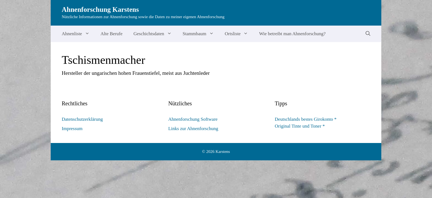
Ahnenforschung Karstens (100, 9)
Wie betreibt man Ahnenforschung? (292, 33)
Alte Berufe (112, 33)
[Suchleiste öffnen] (368, 34)
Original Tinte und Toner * (300, 126)
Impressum (72, 128)
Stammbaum (201, 34)
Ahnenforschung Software (193, 119)
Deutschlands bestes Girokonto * (305, 119)
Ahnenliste (78, 34)
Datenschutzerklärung (82, 119)
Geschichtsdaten (155, 34)
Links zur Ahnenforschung (193, 128)
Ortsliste (239, 34)
